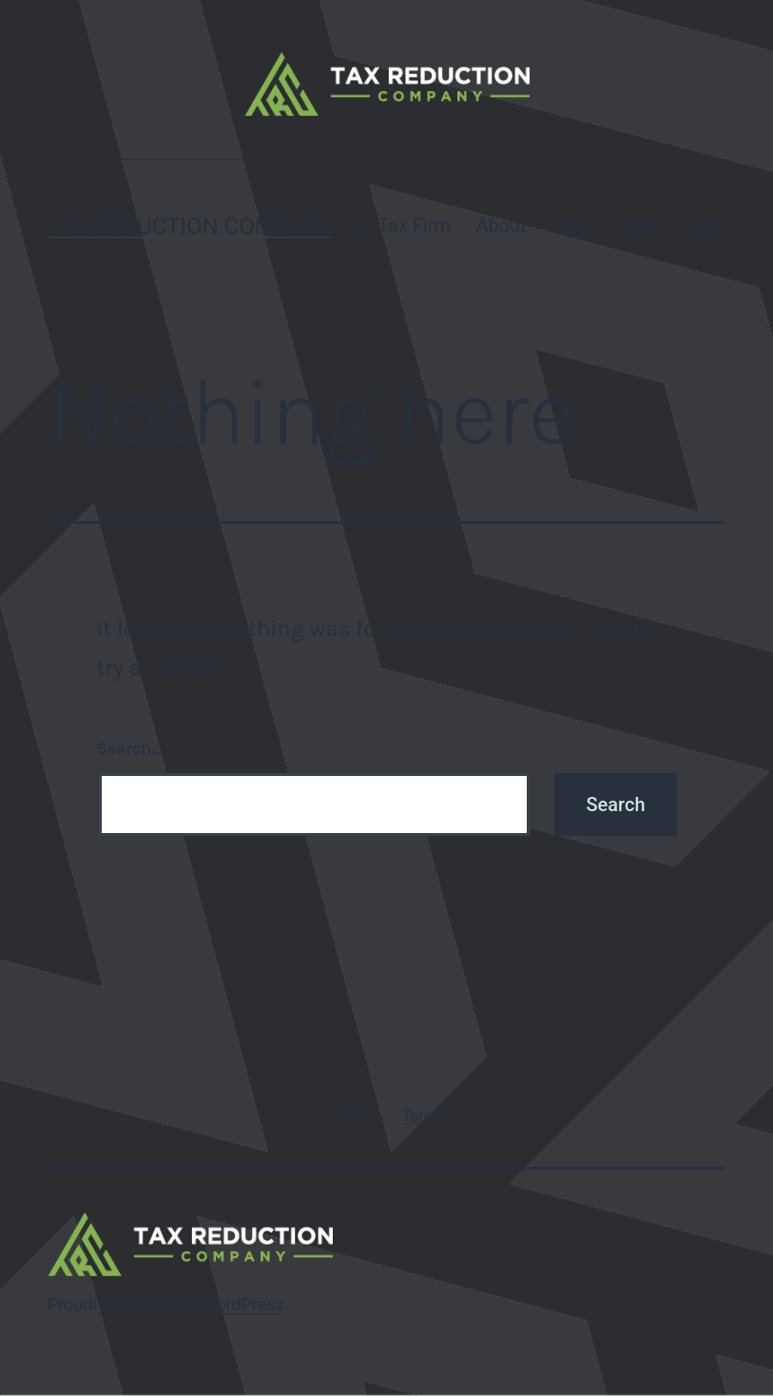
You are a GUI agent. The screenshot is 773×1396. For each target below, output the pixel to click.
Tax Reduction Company (190, 226)
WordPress (243, 1304)
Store (636, 225)
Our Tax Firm (397, 225)
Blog (570, 225)
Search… (129, 748)
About (500, 225)
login (705, 225)
